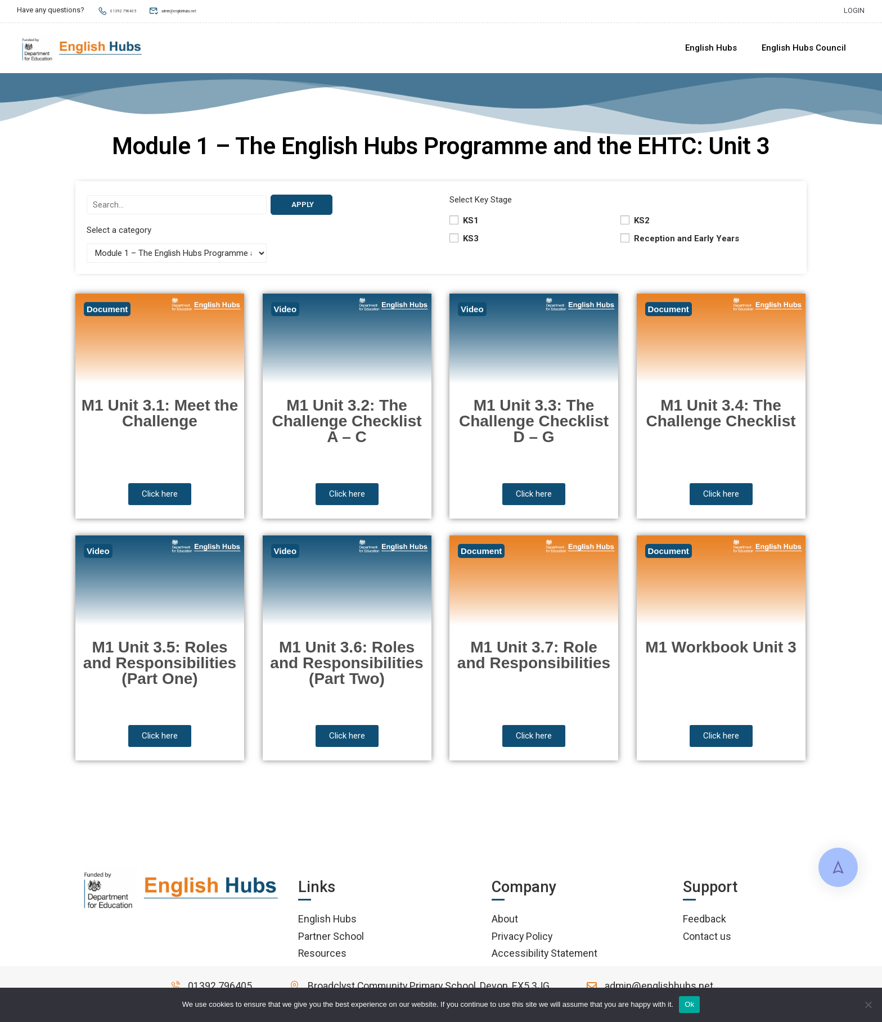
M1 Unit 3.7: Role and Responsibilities (533, 659)
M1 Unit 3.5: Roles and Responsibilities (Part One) (159, 666)
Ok (689, 1004)
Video (285, 313)
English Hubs (711, 48)
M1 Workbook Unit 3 (720, 651)
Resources (322, 957)
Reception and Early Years (679, 242)
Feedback (704, 923)
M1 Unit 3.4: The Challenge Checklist (720, 417)
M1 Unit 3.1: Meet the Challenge (160, 417)
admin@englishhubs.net (215, 10)
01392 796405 (126, 10)
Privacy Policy (522, 940)
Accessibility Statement (544, 957)
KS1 (464, 224)
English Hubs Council (804, 48)
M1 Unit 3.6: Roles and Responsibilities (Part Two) (346, 666)
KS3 (464, 242)
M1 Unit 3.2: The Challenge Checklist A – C (346, 424)
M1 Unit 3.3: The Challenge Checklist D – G (534, 424)
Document (107, 313)
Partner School (331, 940)
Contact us (707, 940)
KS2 (635, 224)
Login (854, 10)
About (505, 923)
